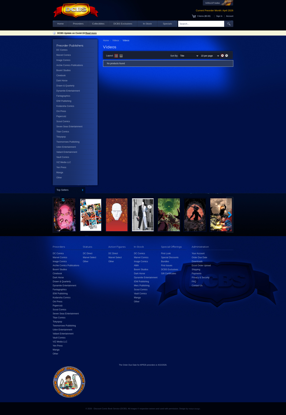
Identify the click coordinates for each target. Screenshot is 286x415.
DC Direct (87, 253)
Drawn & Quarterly (65, 85)
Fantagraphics (63, 96)
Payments (196, 273)
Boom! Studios (63, 70)
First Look (166, 253)
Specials (167, 23)
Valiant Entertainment (66, 152)
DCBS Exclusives (122, 23)
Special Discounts (169, 257)
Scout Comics (63, 121)
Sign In (219, 16)
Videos (115, 40)
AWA (136, 265)
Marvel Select (89, 257)
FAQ (194, 281)
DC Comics (61, 50)
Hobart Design (194, 409)
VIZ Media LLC (63, 162)
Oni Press (61, 111)
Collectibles (98, 23)
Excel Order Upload (201, 265)
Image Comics (63, 60)
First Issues (166, 265)
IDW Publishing (63, 101)
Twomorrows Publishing (68, 142)
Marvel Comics (63, 55)
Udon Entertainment (66, 147)
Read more (91, 33)
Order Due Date (199, 257)
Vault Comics (62, 157)
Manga (59, 172)
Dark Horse (61, 80)
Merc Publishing (141, 285)
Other (59, 177)
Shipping (196, 269)
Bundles (165, 261)
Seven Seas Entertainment (69, 126)
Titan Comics (62, 131)
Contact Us (197, 285)
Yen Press (61, 167)
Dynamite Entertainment (68, 91)
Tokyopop (61, 136)
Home (60, 23)
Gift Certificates (168, 273)
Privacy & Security (200, 277)
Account (229, 16)
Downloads (197, 261)
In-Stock (147, 23)
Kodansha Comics (65, 106)
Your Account (198, 253)
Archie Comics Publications (69, 65)
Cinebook (61, 75)
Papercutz (61, 116)
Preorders (78, 23)
